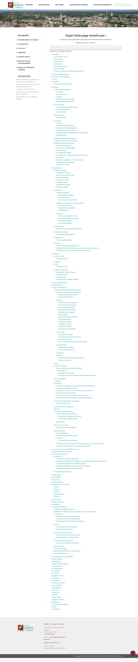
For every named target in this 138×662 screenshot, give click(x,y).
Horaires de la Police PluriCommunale (68, 523)
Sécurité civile (59, 550)
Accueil (55, 83)
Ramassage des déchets (66, 199)
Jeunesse (57, 266)
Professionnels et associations (64, 415)
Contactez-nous (57, 289)
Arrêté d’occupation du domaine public (68, 539)
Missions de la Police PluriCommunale (68, 520)
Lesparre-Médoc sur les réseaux (62, 455)
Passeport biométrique (66, 301)
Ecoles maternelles (63, 181)
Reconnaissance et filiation (67, 314)
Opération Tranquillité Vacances (64, 513)
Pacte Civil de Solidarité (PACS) (68, 321)
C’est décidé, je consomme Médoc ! (63, 560)
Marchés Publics (59, 119)
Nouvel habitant (60, 498)
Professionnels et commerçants (67, 418)
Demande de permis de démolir (66, 397)
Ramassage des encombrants (68, 204)
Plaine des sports (62, 270)
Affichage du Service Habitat (65, 166)
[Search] (123, 8)
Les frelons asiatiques (65, 227)
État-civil (59, 304)
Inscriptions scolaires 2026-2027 (25, 93)
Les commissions (62, 98)
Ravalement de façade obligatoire (67, 132)
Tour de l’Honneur (62, 278)
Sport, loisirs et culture (61, 429)
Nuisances (60, 217)
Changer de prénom (65, 328)
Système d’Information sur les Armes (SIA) (67, 555)
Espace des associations (60, 458)
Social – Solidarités (60, 382)
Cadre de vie (58, 194)
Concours (60, 442)
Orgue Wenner (61, 281)
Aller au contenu (9, 2)
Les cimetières (61, 116)
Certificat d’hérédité (65, 330)
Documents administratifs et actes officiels (68, 294)
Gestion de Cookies (93, 660)
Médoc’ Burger (57, 601)
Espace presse (57, 479)
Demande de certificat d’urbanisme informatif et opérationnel (76, 390)
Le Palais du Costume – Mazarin (66, 276)
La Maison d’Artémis (59, 587)
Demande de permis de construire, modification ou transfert (75, 394)
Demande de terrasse (61, 557)
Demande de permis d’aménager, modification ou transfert (75, 402)
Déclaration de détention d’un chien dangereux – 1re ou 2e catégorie (75, 515)
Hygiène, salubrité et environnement (66, 145)
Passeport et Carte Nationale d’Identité (69, 296)
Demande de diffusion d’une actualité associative (72, 467)
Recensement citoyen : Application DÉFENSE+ (26, 102)
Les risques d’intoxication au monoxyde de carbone (72, 159)
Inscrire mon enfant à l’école (65, 179)
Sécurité (57, 247)
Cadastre (59, 127)
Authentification (62, 349)
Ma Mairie (55, 91)
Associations (58, 63)
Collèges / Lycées (62, 186)
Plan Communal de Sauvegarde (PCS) (68, 250)
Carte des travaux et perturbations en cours (66, 453)
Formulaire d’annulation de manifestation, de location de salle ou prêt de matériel (81, 465)
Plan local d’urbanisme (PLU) (65, 129)
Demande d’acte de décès (67, 311)
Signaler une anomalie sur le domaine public (70, 207)
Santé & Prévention (61, 70)
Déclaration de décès (65, 326)
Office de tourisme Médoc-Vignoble (68, 283)
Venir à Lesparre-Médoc (64, 244)
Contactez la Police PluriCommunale (68, 547)
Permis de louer (62, 154)
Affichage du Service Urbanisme (66, 134)
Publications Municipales (60, 568)
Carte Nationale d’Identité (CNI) (68, 298)
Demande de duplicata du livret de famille (69, 372)
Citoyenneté (61, 336)
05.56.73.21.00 (50, 638)
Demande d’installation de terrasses (70, 420)
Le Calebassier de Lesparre (61, 608)
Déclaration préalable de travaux (67, 392)
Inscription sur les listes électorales (70, 341)
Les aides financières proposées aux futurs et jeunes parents (77, 379)
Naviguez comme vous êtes (61, 488)
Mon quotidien (57, 172)
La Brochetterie (57, 589)
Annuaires (56, 58)
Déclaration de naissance (66, 316)
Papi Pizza (56, 596)
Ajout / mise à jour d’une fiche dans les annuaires (69, 75)
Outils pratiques (61, 139)
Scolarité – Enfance (60, 174)
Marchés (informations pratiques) (67, 531)
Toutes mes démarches (60, 291)
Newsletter (56, 508)
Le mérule (60, 161)
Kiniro (54, 611)
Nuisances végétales (65, 224)
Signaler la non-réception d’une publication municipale (73, 450)
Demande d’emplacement (65, 533)
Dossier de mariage (65, 323)
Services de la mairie (61, 61)
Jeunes (57, 491)
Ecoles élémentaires (63, 184)
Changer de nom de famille (67, 333)
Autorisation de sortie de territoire (67, 439)
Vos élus (59, 100)
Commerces (58, 65)
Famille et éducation (61, 370)
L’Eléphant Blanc (58, 572)
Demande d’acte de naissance (68, 306)
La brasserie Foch (58, 579)
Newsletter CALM (62, 262)
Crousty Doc (56, 613)
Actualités (56, 85)
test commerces (58, 570)
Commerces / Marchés (61, 236)
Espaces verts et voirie (66, 209)
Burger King (56, 606)
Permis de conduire (65, 364)
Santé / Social (59, 230)
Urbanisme (58, 125)
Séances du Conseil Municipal (65, 103)
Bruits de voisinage (60, 552)
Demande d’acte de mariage (67, 309)
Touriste (57, 500)
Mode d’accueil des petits (66, 377)
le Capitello (56, 575)
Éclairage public (64, 214)
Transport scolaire (62, 191)
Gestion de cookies (58, 506)
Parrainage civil (64, 318)
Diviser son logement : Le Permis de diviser (70, 164)
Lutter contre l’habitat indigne (66, 152)
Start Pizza (56, 594)
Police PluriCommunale (60, 511)
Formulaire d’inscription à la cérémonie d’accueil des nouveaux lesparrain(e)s (80, 447)
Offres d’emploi (57, 563)
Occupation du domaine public (64, 536)
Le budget (60, 96)
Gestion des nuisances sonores (68, 220)
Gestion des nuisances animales (68, 222)
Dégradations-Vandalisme (67, 212)
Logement (58, 385)
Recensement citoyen (66, 338)
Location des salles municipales (66, 431)
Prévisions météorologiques (61, 81)
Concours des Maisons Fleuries (68, 444)
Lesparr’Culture (59, 260)
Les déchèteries (64, 201)
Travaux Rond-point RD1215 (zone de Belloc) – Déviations (27, 97)
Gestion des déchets (63, 196)
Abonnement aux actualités (63, 88)
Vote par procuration (65, 343)
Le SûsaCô (56, 577)
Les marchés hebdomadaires (65, 238)
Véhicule (59, 359)
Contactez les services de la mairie (67, 111)
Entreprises (58, 68)
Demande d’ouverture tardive (68, 422)
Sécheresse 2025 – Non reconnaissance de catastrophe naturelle (28, 89)
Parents (57, 493)
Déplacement (59, 241)
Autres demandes (60, 435)
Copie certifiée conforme (67, 354)
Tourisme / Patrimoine (62, 274)
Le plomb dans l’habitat (64, 157)
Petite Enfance (61, 374)
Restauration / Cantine (64, 176)
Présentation (59, 518)
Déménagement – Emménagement (68, 541)
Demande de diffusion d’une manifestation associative (73, 470)
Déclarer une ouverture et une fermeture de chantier (73, 399)
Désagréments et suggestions (64, 544)
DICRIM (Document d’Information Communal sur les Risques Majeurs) (78, 252)
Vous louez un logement (64, 149)
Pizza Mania (56, 582)
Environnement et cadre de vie (64, 410)
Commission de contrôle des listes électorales (73, 346)
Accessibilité (56, 481)
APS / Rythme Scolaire (63, 188)
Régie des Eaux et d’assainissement (65, 142)
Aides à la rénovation (63, 168)
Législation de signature (66, 351)
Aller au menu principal (22, 2)
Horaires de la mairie (63, 113)
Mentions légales (58, 486)
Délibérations (57, 565)
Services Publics (59, 72)
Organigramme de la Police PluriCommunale (70, 525)
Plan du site (56, 484)
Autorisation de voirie (63, 407)
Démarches (58, 460)
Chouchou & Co (57, 591)
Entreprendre (57, 503)
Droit (56, 367)
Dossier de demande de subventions (68, 463)
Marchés (57, 528)
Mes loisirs (56, 258)
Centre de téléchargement (61, 78)
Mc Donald (56, 584)
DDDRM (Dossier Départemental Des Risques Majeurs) (73, 254)
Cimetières (60, 357)
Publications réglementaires (65, 105)
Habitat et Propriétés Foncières (64, 147)
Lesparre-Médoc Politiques (63, 93)
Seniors (57, 495)
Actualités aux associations (63, 475)
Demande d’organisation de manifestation (70, 472)
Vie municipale (59, 109)
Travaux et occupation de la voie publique (67, 405)
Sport (56, 268)
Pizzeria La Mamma (58, 603)
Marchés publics (62, 121)
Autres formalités (62, 437)
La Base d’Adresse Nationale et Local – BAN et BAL (72, 137)
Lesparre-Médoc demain (60, 286)
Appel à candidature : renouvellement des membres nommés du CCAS (27, 85)
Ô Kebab (55, 599)
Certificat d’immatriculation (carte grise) (71, 362)
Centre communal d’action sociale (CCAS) (69, 233)
